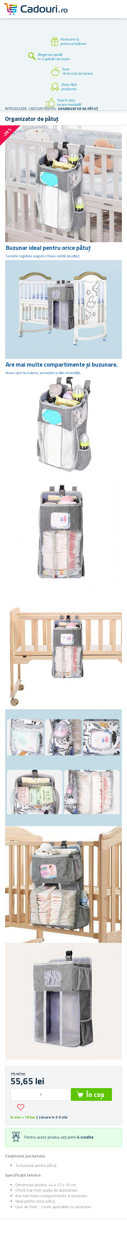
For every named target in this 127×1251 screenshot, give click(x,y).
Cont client (92, 13)
